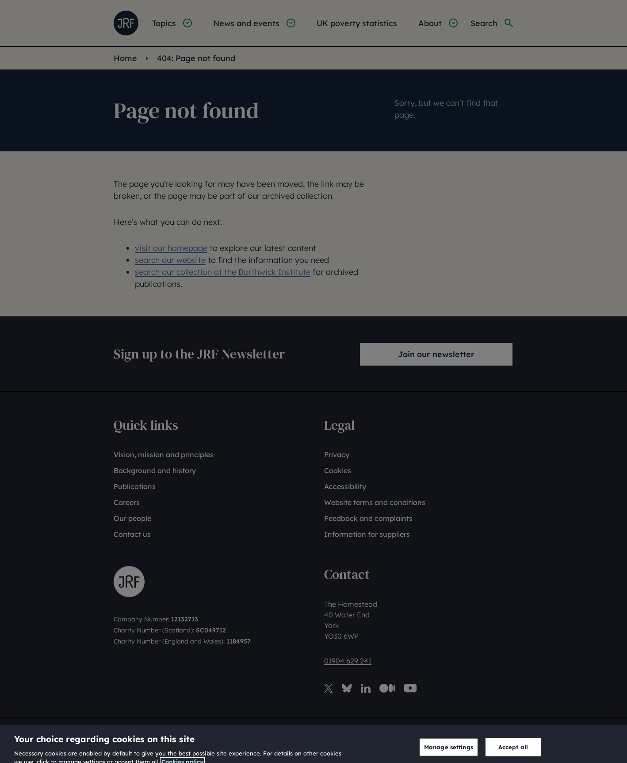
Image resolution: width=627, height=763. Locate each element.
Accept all (513, 751)
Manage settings (448, 751)
